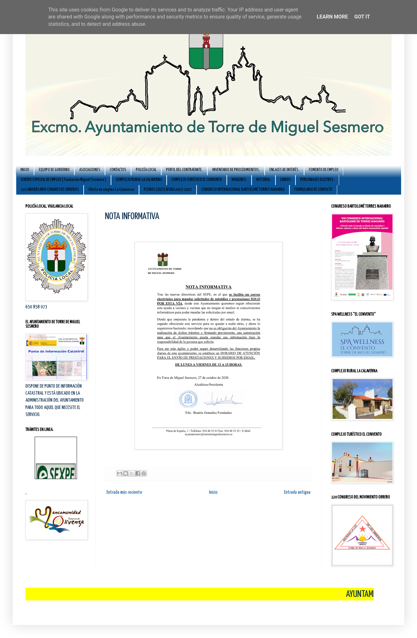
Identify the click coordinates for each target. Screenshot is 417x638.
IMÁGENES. (239, 180)
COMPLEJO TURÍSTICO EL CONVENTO (196, 180)
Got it (362, 17)
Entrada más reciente (124, 492)
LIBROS (285, 180)
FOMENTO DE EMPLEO (323, 170)
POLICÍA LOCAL (146, 170)
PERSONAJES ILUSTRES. (317, 180)
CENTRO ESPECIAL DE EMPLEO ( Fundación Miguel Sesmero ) (63, 180)
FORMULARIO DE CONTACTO (313, 190)
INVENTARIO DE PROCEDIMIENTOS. (236, 170)
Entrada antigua (297, 492)
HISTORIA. (263, 180)
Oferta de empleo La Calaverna (111, 190)
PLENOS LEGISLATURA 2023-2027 (168, 190)
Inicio (213, 492)
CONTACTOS (118, 170)
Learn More (332, 17)
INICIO (24, 170)
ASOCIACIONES (89, 170)
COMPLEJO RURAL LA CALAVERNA (139, 180)
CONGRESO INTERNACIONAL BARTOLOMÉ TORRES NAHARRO (243, 190)
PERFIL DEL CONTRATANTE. (184, 170)
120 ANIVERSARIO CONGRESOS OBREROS (50, 190)
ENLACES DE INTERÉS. (284, 170)
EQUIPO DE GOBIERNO (54, 170)
